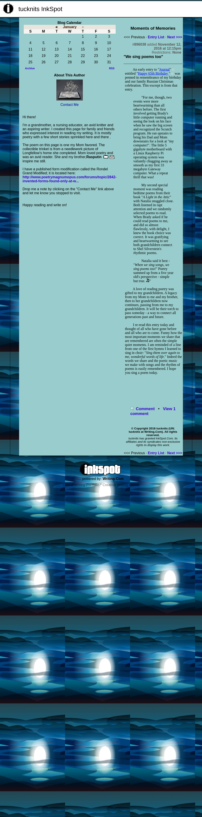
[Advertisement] (148, 8)
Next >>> (174, 37)
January (69, 27)
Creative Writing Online (121, 485)
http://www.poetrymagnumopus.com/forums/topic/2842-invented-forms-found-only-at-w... (69, 179)
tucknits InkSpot (40, 9)
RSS (112, 68)
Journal (164, 69)
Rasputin (93, 157)
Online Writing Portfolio (81, 485)
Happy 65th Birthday (153, 73)
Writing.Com (113, 479)
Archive (30, 68)
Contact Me (69, 105)
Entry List (156, 37)
